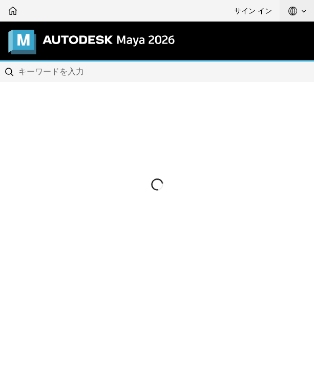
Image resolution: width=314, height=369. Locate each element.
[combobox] (157, 71)
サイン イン (253, 11)
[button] (297, 11)
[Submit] (10, 71)
